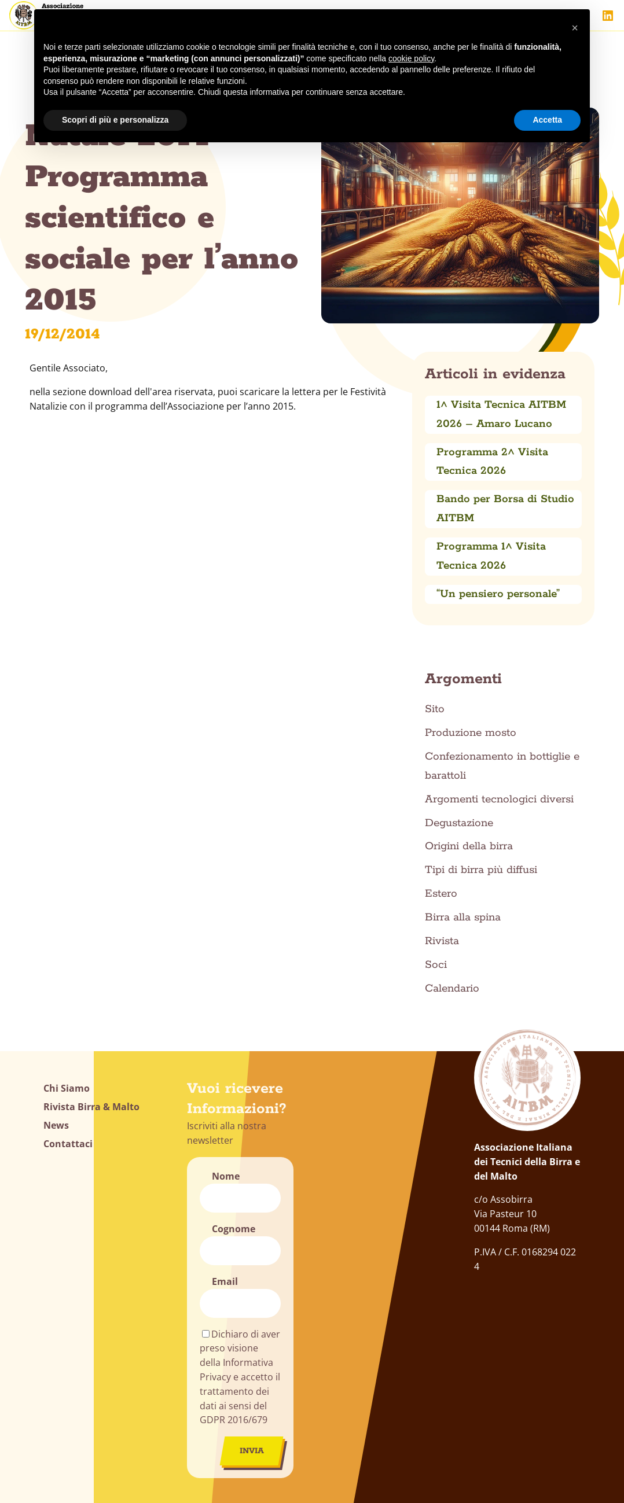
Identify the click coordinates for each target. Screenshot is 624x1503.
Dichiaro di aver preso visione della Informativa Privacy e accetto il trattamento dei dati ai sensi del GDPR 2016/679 (240, 1377)
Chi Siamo (66, 1088)
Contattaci (68, 1143)
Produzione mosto (470, 733)
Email (225, 1281)
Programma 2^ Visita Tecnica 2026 (492, 461)
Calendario (452, 989)
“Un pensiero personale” (498, 594)
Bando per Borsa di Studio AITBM (505, 508)
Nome (226, 1176)
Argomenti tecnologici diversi (499, 799)
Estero (441, 894)
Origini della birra (469, 846)
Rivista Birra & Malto (91, 1106)
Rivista (442, 941)
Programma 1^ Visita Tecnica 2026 (491, 556)
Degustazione (459, 823)
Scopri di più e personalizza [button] (115, 119)
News (56, 1125)
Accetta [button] (547, 119)
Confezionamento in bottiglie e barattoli (502, 766)
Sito (435, 709)
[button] (575, 28)
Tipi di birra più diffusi (481, 870)
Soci (436, 965)
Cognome (233, 1228)
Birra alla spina (463, 917)
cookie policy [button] (411, 58)
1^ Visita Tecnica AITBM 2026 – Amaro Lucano (501, 414)
